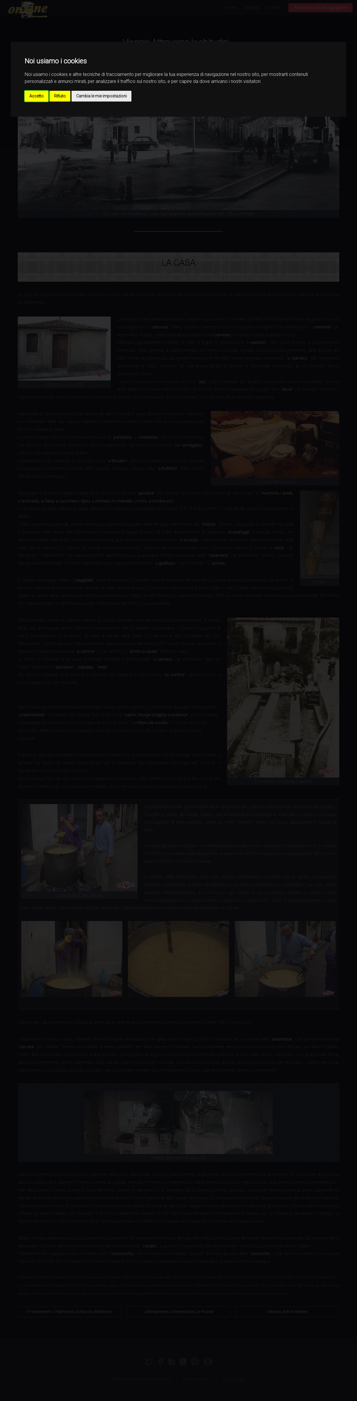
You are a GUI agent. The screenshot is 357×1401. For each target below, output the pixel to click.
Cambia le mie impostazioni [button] (101, 96)
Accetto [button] (36, 96)
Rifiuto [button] (60, 96)
